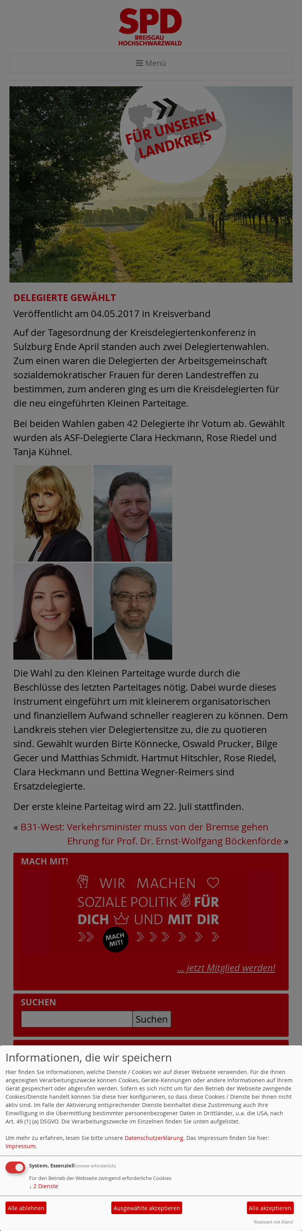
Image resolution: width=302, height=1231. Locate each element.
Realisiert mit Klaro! (273, 1222)
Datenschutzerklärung (154, 1138)
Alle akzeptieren (270, 1208)
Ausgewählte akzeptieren (147, 1208)
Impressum (20, 1146)
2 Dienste (43, 1186)
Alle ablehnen (26, 1208)
